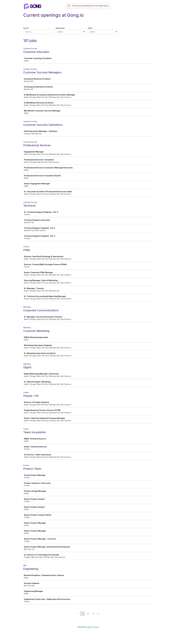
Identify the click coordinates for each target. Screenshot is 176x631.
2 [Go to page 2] (88, 613)
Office (90, 28)
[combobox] (57, 32)
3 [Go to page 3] (93, 613)
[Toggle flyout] (84, 31)
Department (60, 28)
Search (26, 28)
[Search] (38, 31)
